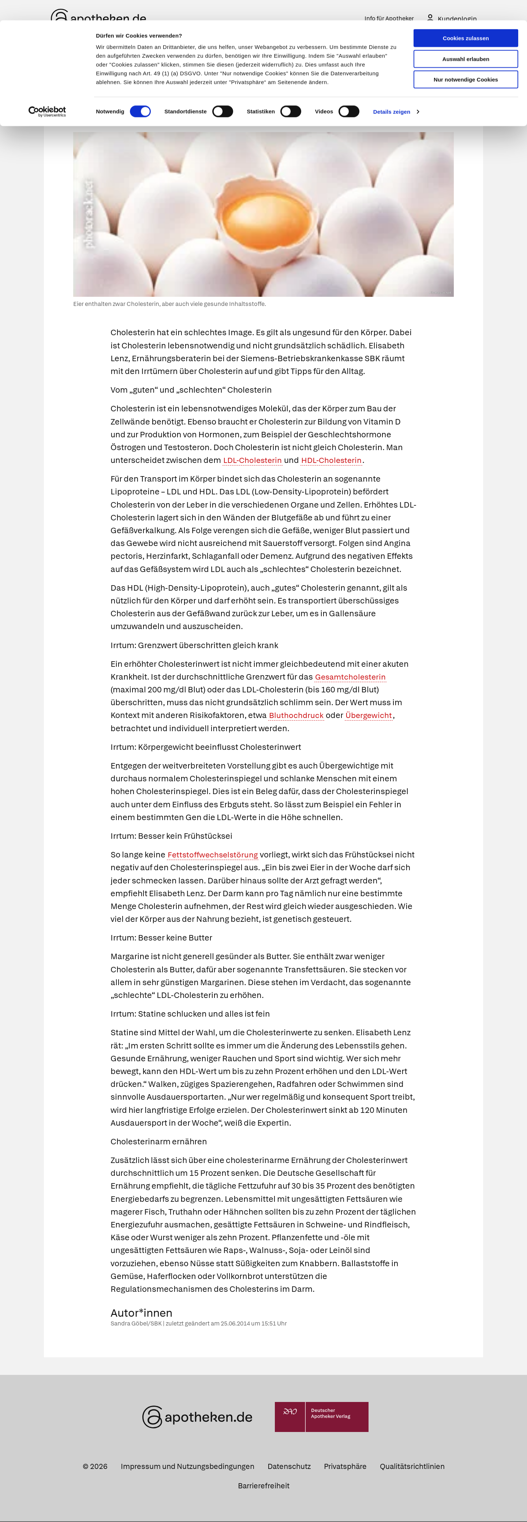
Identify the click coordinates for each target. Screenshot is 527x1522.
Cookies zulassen (466, 18)
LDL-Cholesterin (254, 461)
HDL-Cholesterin (336, 461)
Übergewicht (371, 716)
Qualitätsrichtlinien (412, 1467)
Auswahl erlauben (465, 38)
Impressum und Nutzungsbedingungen (187, 1467)
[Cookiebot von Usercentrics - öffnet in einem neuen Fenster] (47, 91)
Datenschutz (289, 1467)
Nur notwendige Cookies (466, 59)
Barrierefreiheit (263, 1486)
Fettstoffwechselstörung (214, 855)
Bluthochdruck (297, 716)
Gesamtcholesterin (352, 677)
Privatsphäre (345, 1467)
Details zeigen (391, 91)
